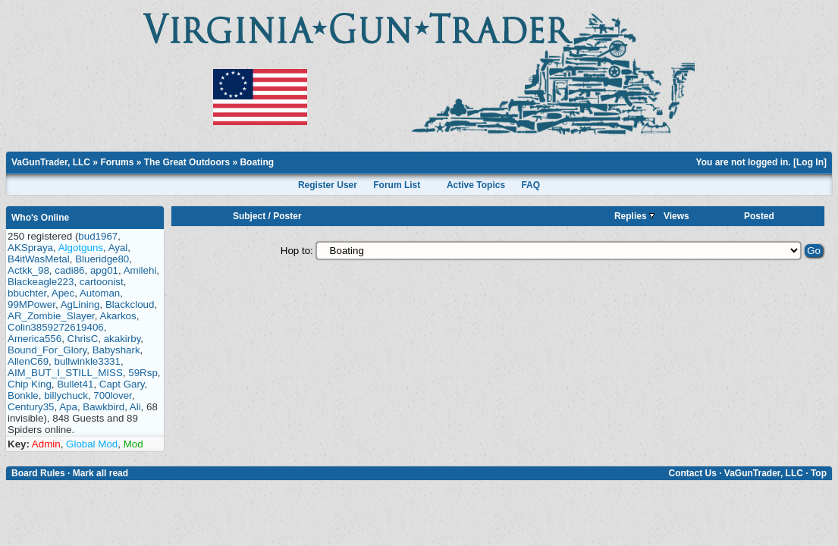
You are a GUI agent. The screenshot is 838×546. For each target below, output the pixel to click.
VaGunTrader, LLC (50, 162)
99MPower (31, 304)
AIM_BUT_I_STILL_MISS (65, 372)
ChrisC (83, 338)
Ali (135, 407)
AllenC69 (28, 361)
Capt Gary (122, 384)
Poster (287, 216)
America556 (34, 338)
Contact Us (692, 473)
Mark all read (100, 473)
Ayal (118, 247)
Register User (327, 185)
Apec (63, 293)
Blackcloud (129, 304)
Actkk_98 (28, 270)
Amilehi (140, 270)
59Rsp (143, 372)
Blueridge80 (102, 259)
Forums (116, 162)
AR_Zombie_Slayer (51, 316)
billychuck (66, 395)
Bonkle (23, 395)
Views (676, 216)
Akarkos (118, 316)
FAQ (530, 185)
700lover (112, 395)
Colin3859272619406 (56, 327)
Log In (810, 162)
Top (819, 473)
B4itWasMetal (39, 259)
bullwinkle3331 (88, 361)
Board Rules (38, 473)
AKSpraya (30, 247)
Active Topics (476, 185)
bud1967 (98, 236)
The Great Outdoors (187, 162)
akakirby (122, 338)
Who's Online (40, 217)
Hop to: (297, 250)
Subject (249, 216)
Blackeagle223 (41, 281)
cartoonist (102, 281)
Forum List (396, 185)
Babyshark (116, 350)
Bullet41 (75, 384)
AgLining (80, 304)
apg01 (104, 270)
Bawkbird (103, 407)
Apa (68, 407)
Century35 (31, 407)
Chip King (30, 384)
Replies (634, 216)
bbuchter (27, 293)
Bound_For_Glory (47, 350)
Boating (257, 162)
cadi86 (69, 270)
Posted (759, 216)
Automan (100, 293)
